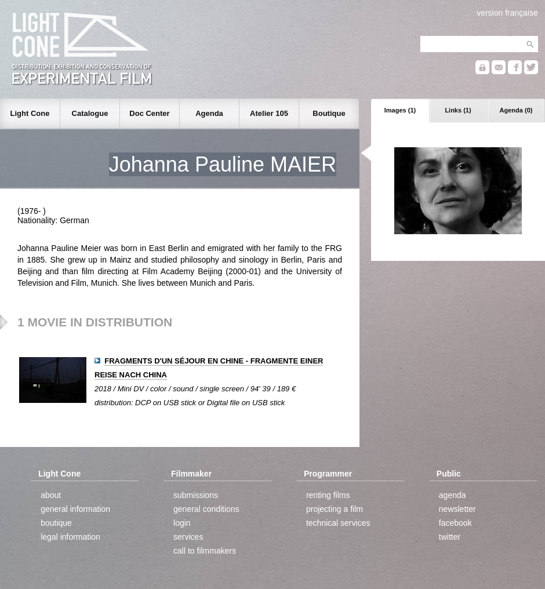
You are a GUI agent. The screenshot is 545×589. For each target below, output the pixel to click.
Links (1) (458, 110)
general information (75, 509)
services (188, 536)
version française (507, 12)
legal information (70, 536)
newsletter (457, 509)
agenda (452, 495)
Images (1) (400, 110)
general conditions (206, 509)
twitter (449, 536)
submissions (195, 495)
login (182, 523)
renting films (328, 495)
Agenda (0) (516, 110)
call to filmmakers (204, 550)
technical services (338, 523)
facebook (455, 523)
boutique (56, 523)
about (51, 495)
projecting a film (334, 509)
